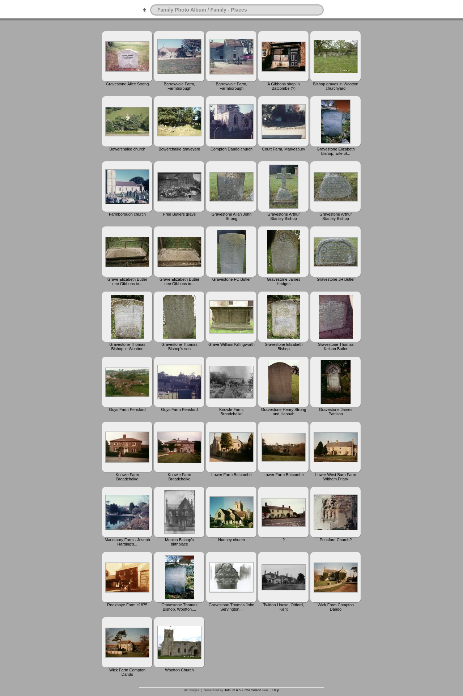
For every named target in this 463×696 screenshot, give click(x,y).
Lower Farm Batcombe (231, 474)
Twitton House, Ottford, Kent (283, 607)
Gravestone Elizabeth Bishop (283, 346)
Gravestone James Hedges (283, 281)
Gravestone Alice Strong (127, 84)
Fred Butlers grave (179, 214)
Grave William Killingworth (231, 344)
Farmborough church (127, 214)
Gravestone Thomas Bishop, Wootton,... (179, 607)
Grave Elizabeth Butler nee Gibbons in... (127, 281)
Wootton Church (179, 670)
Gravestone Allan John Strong (232, 216)
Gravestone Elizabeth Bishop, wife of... (335, 151)
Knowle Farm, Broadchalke (231, 411)
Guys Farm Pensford (127, 409)
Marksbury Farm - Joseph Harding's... (127, 542)
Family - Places (229, 10)
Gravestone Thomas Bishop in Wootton (127, 346)
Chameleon (253, 690)
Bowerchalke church (127, 149)
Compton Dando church (231, 149)
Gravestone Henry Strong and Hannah (283, 411)
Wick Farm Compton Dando (336, 607)
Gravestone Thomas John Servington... (231, 607)
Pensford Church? (336, 540)
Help (275, 690)
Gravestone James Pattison (335, 411)
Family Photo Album (181, 10)
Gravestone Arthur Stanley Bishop (283, 216)
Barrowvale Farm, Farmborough (179, 86)
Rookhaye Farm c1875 (127, 605)
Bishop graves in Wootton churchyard (335, 86)
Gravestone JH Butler (335, 279)
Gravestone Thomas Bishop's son (179, 346)
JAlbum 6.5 (232, 690)
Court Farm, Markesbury (283, 149)
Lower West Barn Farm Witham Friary (335, 476)
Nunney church (231, 540)
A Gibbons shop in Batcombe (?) (283, 86)
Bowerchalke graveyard (179, 149)
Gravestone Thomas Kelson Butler (335, 346)
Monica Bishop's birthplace (179, 542)
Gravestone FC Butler (231, 279)
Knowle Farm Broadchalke (127, 476)
